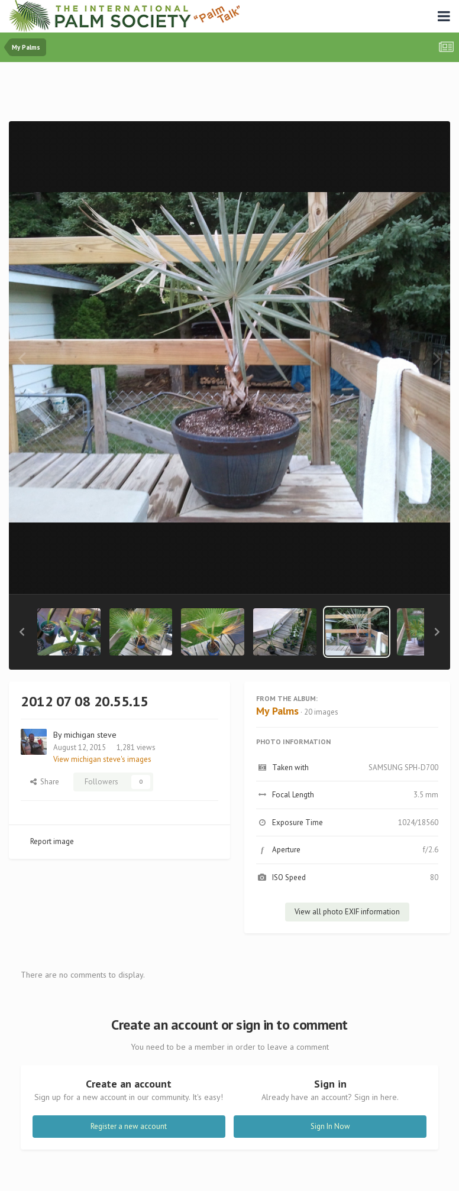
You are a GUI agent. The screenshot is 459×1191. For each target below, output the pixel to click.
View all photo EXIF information (347, 912)
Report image (52, 841)
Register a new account (128, 1126)
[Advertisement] (229, 94)
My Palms (277, 711)
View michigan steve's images (102, 759)
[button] (22, 632)
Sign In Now (330, 1126)
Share (44, 782)
